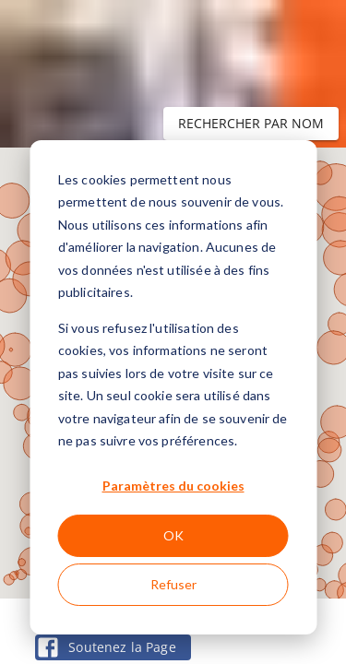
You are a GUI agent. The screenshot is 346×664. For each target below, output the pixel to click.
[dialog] (173, 387)
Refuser (173, 584)
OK (173, 535)
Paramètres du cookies (173, 485)
